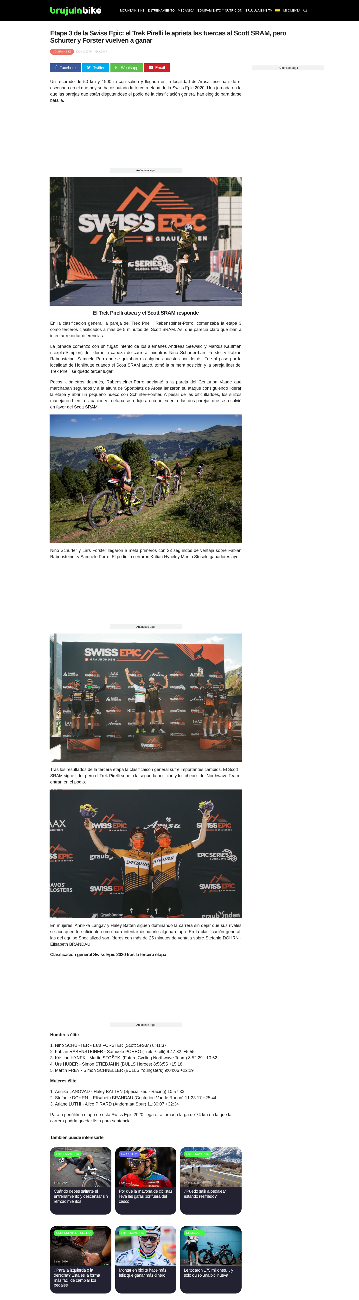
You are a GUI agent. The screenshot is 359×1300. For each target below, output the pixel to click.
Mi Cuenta (291, 10)
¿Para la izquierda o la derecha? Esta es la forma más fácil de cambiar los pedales (77, 1274)
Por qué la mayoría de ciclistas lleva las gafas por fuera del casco (146, 1192)
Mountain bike (132, 10)
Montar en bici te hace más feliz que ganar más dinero (142, 1269)
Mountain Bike (61, 51)
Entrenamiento (161, 10)
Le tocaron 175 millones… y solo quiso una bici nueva (208, 1269)
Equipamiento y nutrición (220, 10)
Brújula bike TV (258, 10)
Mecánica (186, 10)
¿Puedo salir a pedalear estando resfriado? (205, 1190)
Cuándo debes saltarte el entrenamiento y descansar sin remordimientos (81, 1192)
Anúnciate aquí (145, 170)
